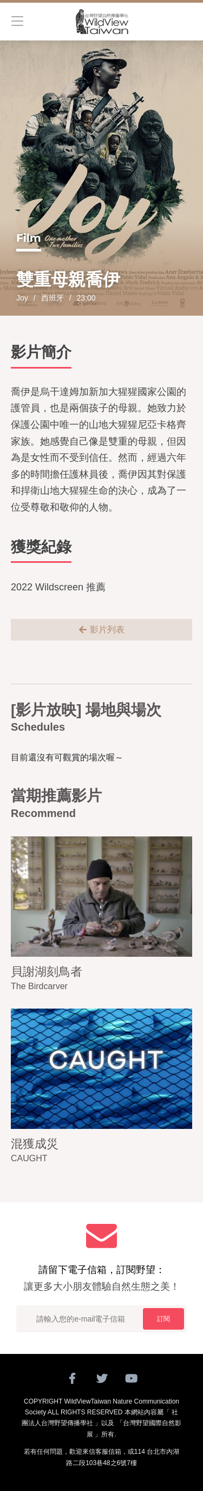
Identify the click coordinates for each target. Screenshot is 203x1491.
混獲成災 (34, 1143)
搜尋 (187, 21)
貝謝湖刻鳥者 (46, 971)
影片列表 (107, 629)
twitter (101, 1378)
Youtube (131, 1378)
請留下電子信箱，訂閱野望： (101, 1279)
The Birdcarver (39, 986)
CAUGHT (29, 1158)
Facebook (71, 1378)
